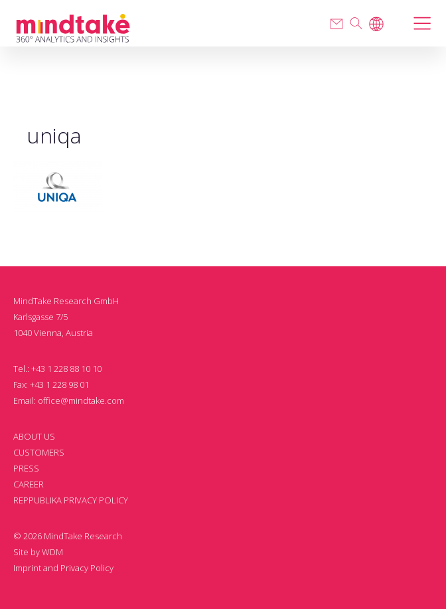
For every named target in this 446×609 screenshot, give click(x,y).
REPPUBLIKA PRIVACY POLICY (70, 500)
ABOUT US (34, 436)
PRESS (26, 468)
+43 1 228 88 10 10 (66, 369)
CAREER (28, 484)
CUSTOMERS (38, 452)
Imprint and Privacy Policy (63, 568)
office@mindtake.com (81, 400)
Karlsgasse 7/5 (40, 317)
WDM (52, 552)
